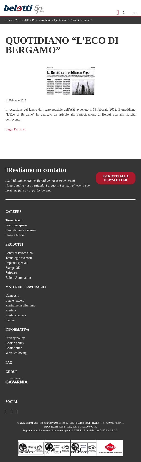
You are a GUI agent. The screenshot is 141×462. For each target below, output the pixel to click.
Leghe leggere (15, 300)
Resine (10, 320)
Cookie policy (15, 343)
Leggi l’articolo (16, 129)
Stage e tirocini (16, 235)
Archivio (46, 20)
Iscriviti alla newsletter (116, 181)
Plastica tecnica (16, 315)
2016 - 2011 (22, 20)
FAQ (9, 362)
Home (9, 20)
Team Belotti (14, 220)
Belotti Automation (18, 278)
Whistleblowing (16, 353)
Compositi (12, 295)
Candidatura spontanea (21, 230)
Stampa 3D (13, 268)
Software (11, 273)
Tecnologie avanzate (19, 258)
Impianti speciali (17, 263)
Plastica (11, 310)
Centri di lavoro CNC (20, 253)
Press (35, 20)
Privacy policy (15, 338)
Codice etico (14, 348)
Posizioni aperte (16, 225)
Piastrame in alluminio (20, 305)
